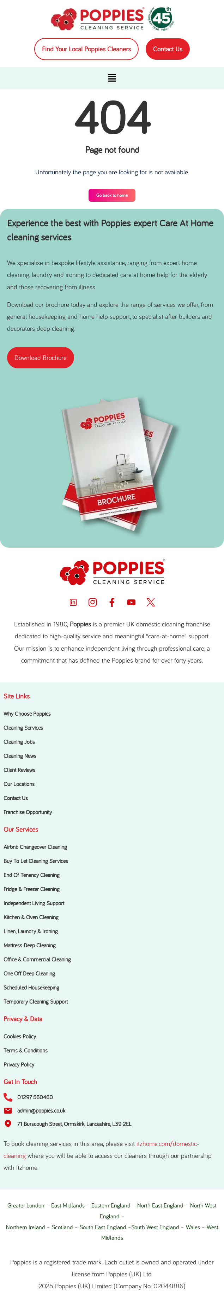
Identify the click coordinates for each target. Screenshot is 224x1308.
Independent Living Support (34, 903)
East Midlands (68, 1205)
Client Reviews (19, 769)
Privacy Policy (19, 1064)
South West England (155, 1227)
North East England (160, 1205)
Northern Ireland (25, 1227)
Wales (193, 1227)
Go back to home (112, 195)
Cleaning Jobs (19, 741)
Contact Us (16, 797)
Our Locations (19, 783)
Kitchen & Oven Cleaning (31, 917)
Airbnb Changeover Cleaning (35, 846)
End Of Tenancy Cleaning (32, 874)
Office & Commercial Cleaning (37, 959)
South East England (103, 1227)
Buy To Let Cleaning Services (36, 860)
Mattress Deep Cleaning (30, 945)
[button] (112, 78)
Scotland (62, 1227)
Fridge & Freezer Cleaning (32, 889)
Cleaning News (20, 755)
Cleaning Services (23, 727)
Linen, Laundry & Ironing (31, 931)
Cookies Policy (20, 1036)
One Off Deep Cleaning (29, 973)
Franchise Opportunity (28, 812)
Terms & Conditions (26, 1050)
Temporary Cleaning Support (36, 1001)
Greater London (25, 1205)
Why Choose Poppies (27, 713)
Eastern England (111, 1205)
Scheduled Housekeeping (31, 987)
